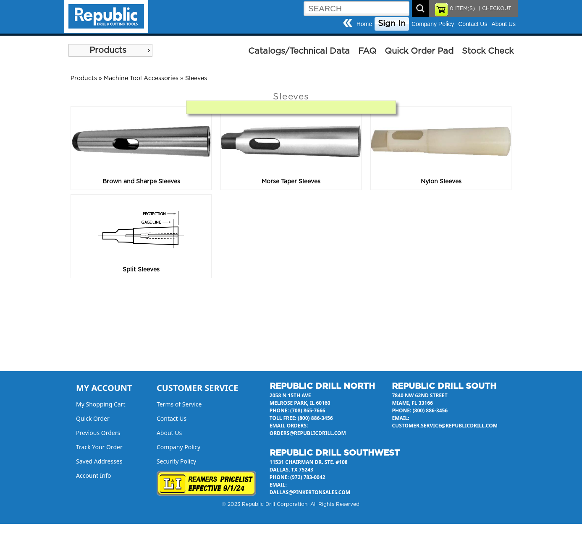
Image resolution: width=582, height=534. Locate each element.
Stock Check (488, 51)
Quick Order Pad (419, 51)
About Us (503, 24)
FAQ (367, 51)
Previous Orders (98, 433)
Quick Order (93, 418)
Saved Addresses (99, 461)
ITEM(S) (462, 8)
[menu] (110, 50)
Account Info (93, 475)
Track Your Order (99, 447)
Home (364, 24)
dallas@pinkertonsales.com (310, 492)
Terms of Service (179, 404)
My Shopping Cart (101, 404)
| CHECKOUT (494, 8)
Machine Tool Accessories (141, 78)
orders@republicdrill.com (308, 433)
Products (107, 50)
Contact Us (472, 24)
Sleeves (196, 78)
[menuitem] (110, 50)
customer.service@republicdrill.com (445, 425)
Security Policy (176, 461)
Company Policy (433, 24)
